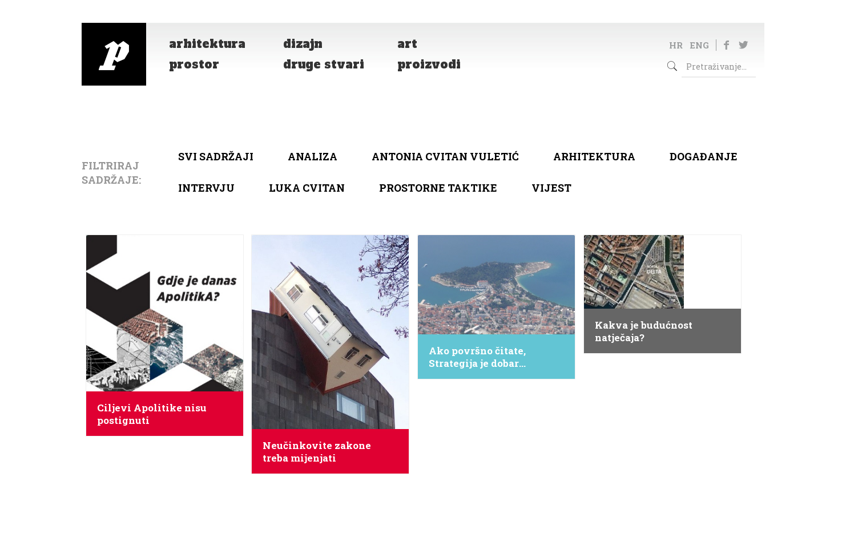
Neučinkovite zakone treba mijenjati (317, 451)
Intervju (206, 188)
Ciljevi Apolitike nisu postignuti (152, 414)
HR (676, 45)
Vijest (551, 188)
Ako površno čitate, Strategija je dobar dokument (477, 357)
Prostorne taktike (438, 188)
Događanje (704, 156)
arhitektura (594, 156)
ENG (699, 45)
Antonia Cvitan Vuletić (445, 156)
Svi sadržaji (215, 156)
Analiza (312, 156)
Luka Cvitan (307, 188)
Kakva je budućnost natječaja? (643, 331)
